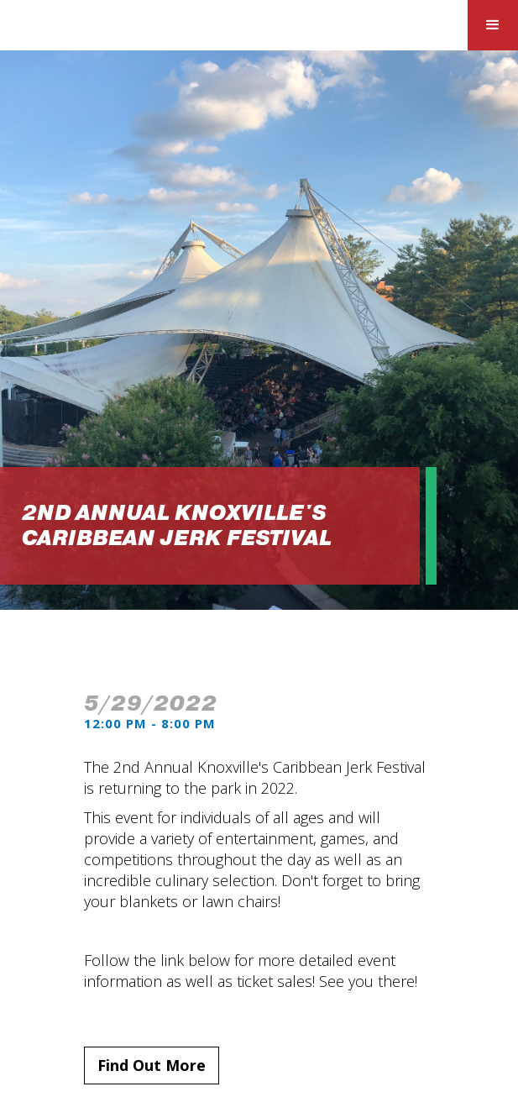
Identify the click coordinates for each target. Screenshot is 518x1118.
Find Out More (151, 1065)
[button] (493, 25)
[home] (125, 28)
